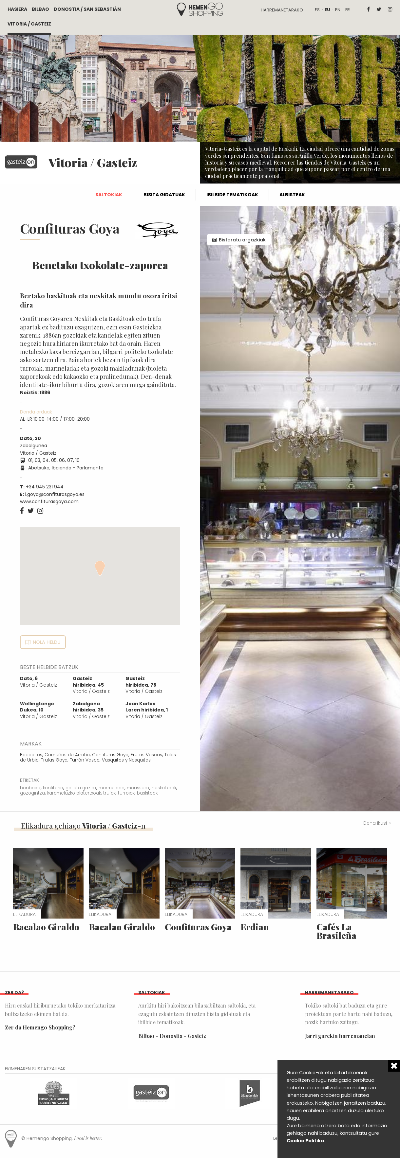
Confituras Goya (110, 755)
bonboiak (30, 788)
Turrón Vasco (85, 760)
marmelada (111, 788)
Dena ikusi (375, 823)
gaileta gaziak (81, 788)
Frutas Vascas (146, 755)
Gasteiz (197, 1035)
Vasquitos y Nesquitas (126, 760)
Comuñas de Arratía (67, 755)
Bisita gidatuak (164, 194)
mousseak (138, 788)
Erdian (254, 927)
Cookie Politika (305, 1140)
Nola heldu (47, 642)
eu (327, 10)
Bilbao (40, 9)
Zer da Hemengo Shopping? (40, 1027)
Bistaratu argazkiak (242, 240)
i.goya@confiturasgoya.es (55, 494)
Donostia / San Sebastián (87, 9)
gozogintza (32, 793)
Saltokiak (108, 194)
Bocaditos (31, 755)
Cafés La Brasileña (336, 931)
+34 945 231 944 (45, 486)
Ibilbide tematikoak (232, 194)
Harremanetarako (282, 10)
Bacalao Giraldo (46, 927)
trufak (109, 793)
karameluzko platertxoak (74, 793)
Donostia (171, 1035)
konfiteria (53, 788)
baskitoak (147, 793)
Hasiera (17, 9)
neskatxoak (164, 788)
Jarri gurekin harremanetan (340, 1035)
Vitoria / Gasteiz (29, 24)
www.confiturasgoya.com (49, 501)
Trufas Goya (54, 760)
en (337, 10)
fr (347, 10)
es (317, 10)
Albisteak (292, 194)
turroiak (126, 793)
